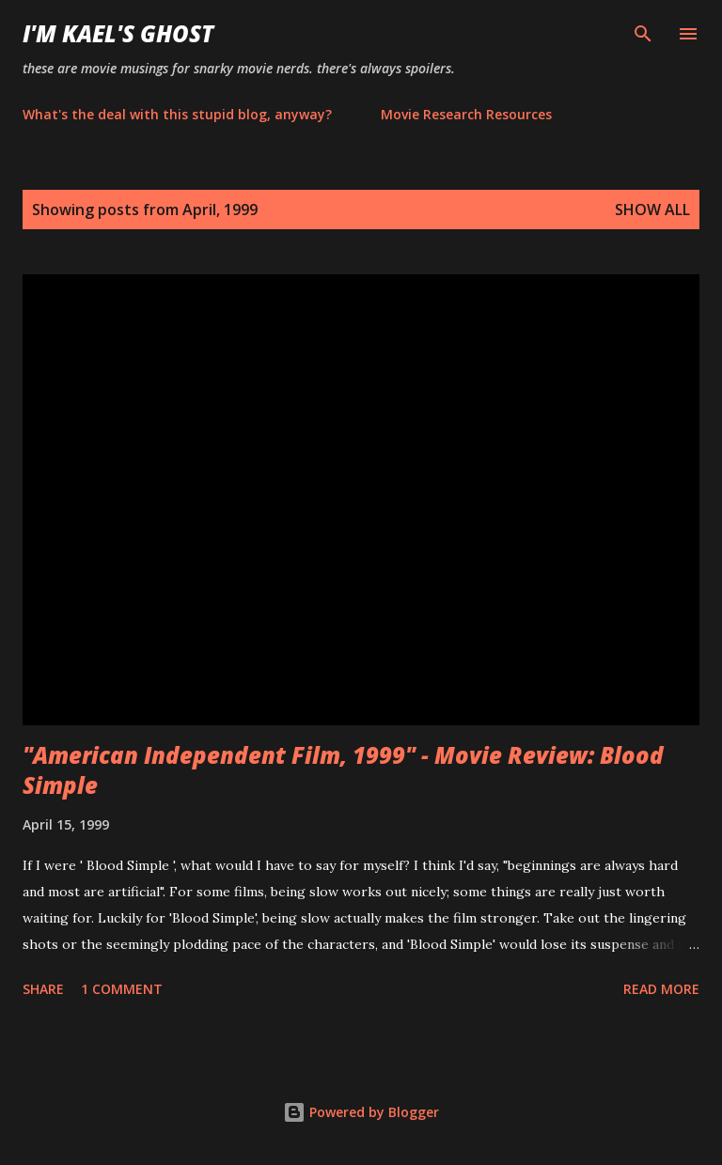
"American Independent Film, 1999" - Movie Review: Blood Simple (343, 769)
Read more (661, 989)
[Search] (643, 34)
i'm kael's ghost (118, 33)
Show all (652, 209)
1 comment (122, 989)
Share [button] (43, 989)
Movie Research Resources (466, 114)
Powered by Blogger (361, 1112)
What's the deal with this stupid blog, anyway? (177, 114)
